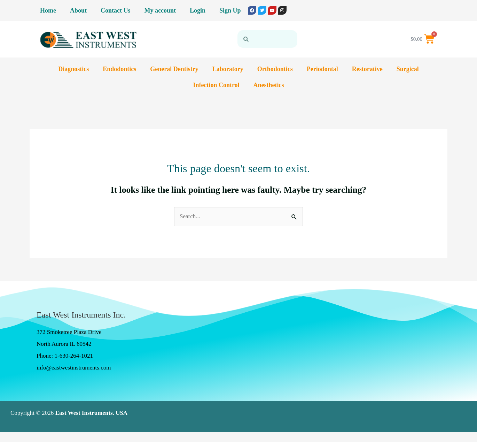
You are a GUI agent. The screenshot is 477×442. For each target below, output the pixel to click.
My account (160, 10)
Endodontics (119, 69)
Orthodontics (275, 69)
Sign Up (230, 10)
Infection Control (216, 85)
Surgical (408, 69)
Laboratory (227, 69)
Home (48, 10)
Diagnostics (73, 69)
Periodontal (322, 69)
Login (197, 10)
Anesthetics (268, 85)
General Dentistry (174, 69)
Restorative (367, 69)
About (78, 10)
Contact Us (116, 10)
